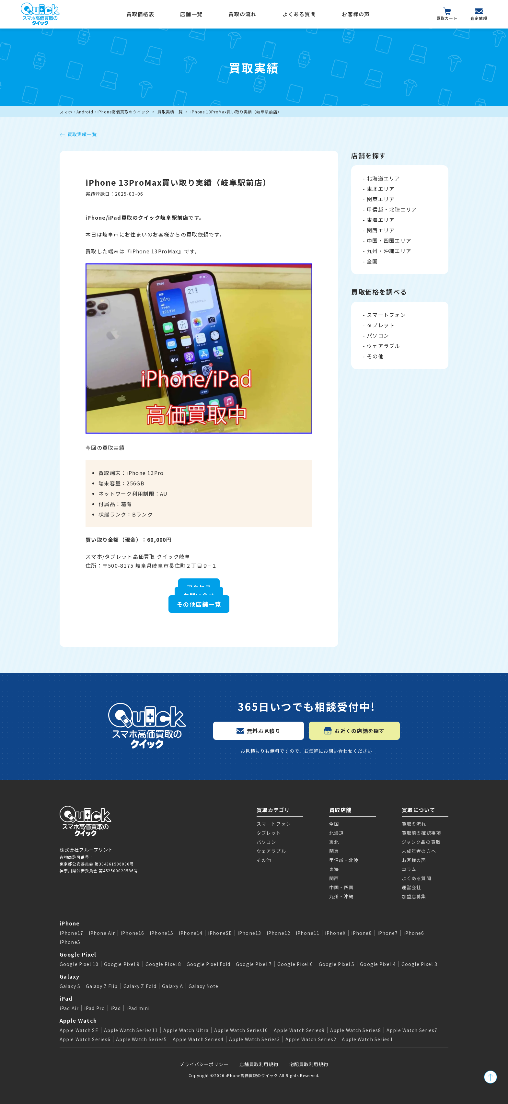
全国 (372, 261)
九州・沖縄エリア (389, 251)
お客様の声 (356, 14)
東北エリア (381, 188)
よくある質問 (299, 14)
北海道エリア (383, 178)
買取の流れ (242, 14)
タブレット (381, 325)
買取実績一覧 (170, 111)
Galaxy (70, 976)
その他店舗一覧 (199, 604)
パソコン (378, 335)
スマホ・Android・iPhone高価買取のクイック (105, 111)
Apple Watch (78, 1020)
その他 (375, 356)
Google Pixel (78, 954)
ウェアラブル (383, 346)
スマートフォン (386, 315)
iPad (66, 998)
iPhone (70, 923)
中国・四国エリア (389, 240)
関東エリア (381, 199)
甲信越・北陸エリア (392, 209)
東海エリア (381, 220)
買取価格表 (140, 14)
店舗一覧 (191, 14)
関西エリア (381, 230)
